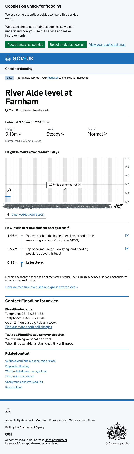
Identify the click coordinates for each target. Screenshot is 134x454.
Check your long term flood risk (24, 381)
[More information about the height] (20, 133)
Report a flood (13, 387)
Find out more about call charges (28, 327)
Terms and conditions (82, 420)
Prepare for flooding (17, 366)
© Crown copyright (117, 443)
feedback (52, 77)
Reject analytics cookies (67, 45)
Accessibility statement (19, 420)
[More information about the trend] (63, 133)
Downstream (23, 110)
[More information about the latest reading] (49, 122)
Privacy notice (57, 420)
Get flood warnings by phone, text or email (30, 360)
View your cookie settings (107, 44)
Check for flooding (19, 69)
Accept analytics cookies (25, 45)
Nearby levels (41, 110)
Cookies (41, 420)
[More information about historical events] (68, 228)
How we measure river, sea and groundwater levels (41, 287)
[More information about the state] (105, 133)
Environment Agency (31, 427)
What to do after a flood (19, 376)
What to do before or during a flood (26, 371)
